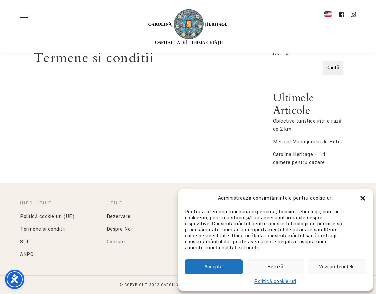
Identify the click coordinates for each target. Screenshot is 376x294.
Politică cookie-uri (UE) (47, 216)
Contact (116, 241)
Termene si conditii (42, 229)
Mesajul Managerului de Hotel (307, 141)
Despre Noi (119, 229)
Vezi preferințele (337, 266)
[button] (362, 198)
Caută (281, 54)
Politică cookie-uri (275, 281)
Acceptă (213, 266)
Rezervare (119, 216)
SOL (25, 241)
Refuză (275, 266)
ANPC (26, 254)
